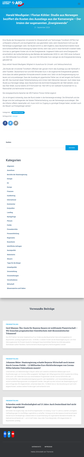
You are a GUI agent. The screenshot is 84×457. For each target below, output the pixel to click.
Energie (9, 179)
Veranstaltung (12, 271)
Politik (9, 225)
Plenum (9, 221)
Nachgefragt (11, 217)
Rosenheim (11, 242)
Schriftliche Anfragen (14, 246)
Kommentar (11, 204)
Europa (9, 187)
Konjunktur (11, 208)
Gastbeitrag (11, 196)
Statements (11, 254)
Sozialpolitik (11, 250)
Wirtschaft (10, 284)
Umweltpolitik (12, 267)
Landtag (10, 212)
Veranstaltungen (13, 276)
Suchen (8, 142)
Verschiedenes (12, 280)
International (11, 200)
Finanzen (10, 191)
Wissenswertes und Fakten (16, 288)
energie (15, 116)
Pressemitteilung (18, 112)
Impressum (48, 447)
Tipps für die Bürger (14, 263)
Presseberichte (12, 229)
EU (8, 183)
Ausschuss (10, 170)
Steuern (9, 259)
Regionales (11, 238)
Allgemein (10, 166)
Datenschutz (36, 447)
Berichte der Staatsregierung (17, 174)
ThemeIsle (49, 452)
